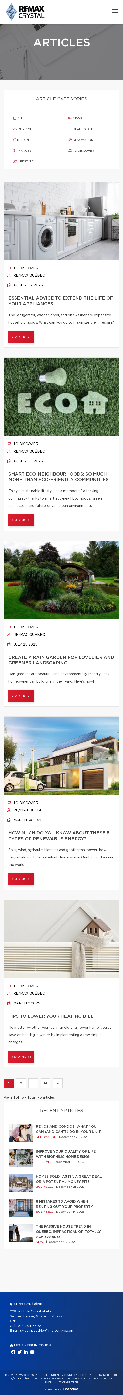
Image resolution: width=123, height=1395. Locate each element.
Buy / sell (24, 129)
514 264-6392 (29, 1326)
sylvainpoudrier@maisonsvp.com (47, 1330)
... (33, 1083)
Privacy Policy (79, 1378)
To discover (81, 150)
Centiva (70, 1389)
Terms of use (102, 1378)
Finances (22, 150)
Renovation (80, 139)
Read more (21, 336)
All (18, 118)
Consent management (61, 1382)
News (75, 118)
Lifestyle (23, 161)
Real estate (80, 129)
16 (45, 1083)
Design (21, 139)
